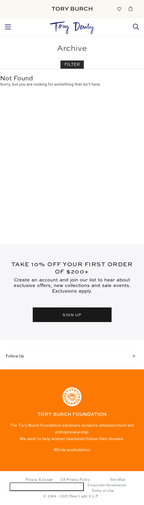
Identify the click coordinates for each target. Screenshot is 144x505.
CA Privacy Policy (75, 480)
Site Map (117, 480)
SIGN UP (72, 314)
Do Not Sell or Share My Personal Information (46, 486)
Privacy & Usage (39, 480)
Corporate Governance (107, 485)
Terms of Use (102, 491)
